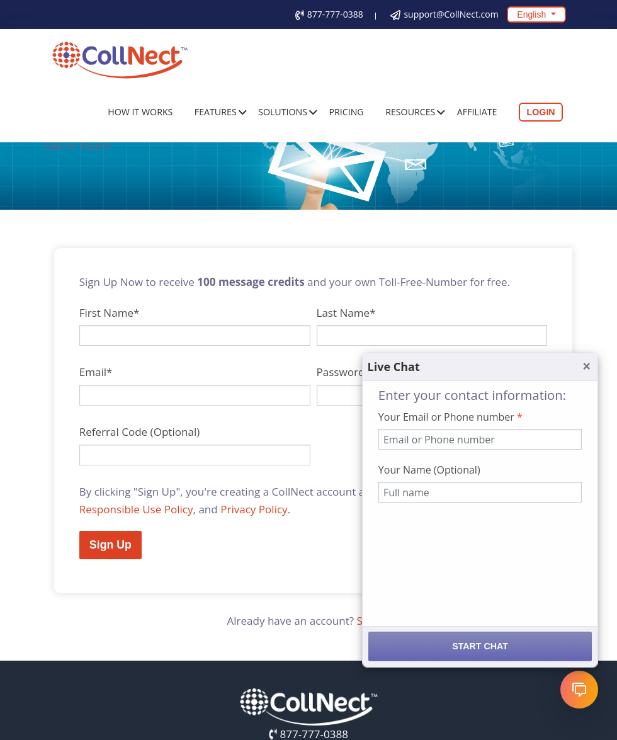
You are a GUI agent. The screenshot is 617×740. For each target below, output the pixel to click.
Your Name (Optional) (429, 470)
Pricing (346, 112)
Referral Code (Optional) (139, 431)
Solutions (282, 112)
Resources (410, 112)
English (532, 14)
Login (541, 112)
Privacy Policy (253, 509)
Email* (96, 372)
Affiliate (477, 112)
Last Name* (346, 312)
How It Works (140, 112)
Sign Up (110, 544)
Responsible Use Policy (136, 509)
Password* (344, 372)
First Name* (109, 312)
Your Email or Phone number (450, 417)
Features (216, 112)
